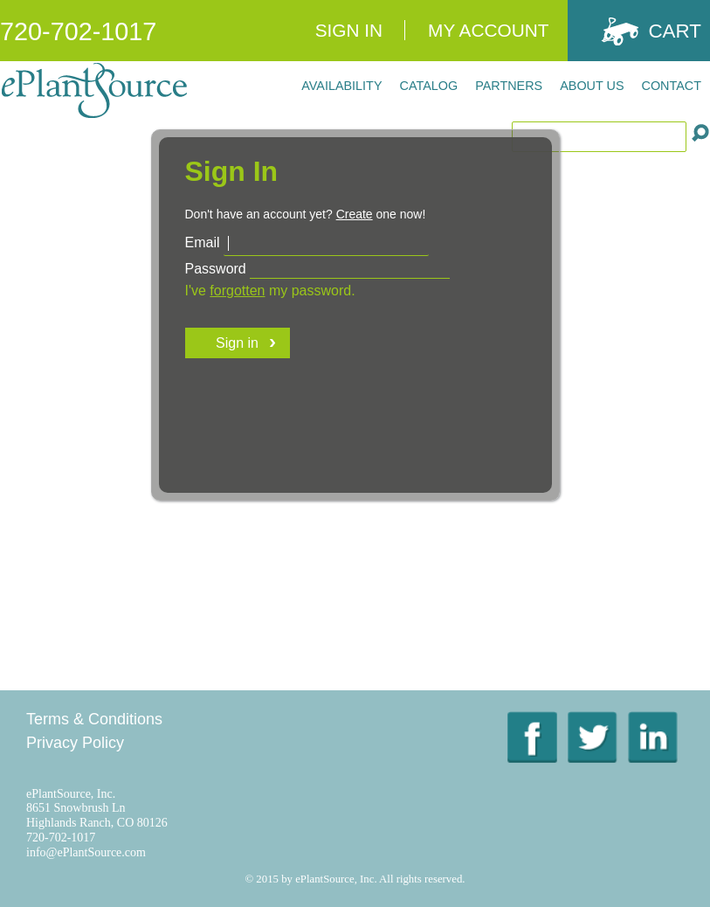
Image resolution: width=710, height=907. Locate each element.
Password (215, 268)
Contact (671, 86)
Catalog (429, 86)
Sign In (349, 30)
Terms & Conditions (94, 719)
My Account (488, 30)
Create (354, 214)
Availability (341, 86)
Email (202, 242)
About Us (592, 86)
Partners (508, 86)
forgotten (237, 290)
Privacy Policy (75, 742)
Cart (674, 31)
